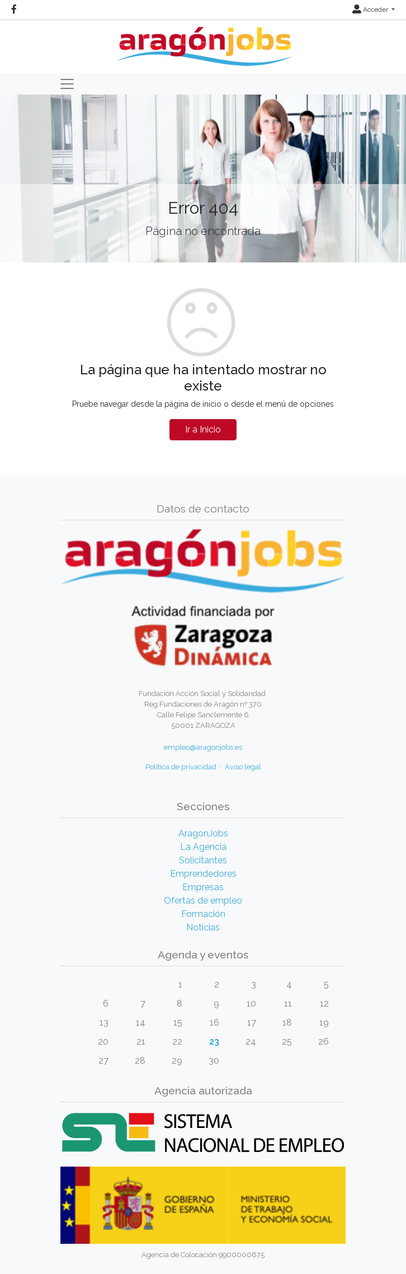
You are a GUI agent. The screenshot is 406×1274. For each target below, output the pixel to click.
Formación (203, 914)
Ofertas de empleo (203, 900)
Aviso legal (243, 767)
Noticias (203, 927)
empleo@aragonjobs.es (203, 747)
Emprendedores (203, 873)
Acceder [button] (371, 9)
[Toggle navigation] (67, 84)
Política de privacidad (180, 767)
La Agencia (203, 847)
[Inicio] (203, 42)
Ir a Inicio (203, 429)
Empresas (203, 887)
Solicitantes (203, 860)
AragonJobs (203, 833)
